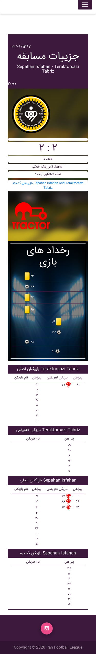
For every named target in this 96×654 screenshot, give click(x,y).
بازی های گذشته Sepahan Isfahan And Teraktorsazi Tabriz (48, 185)
